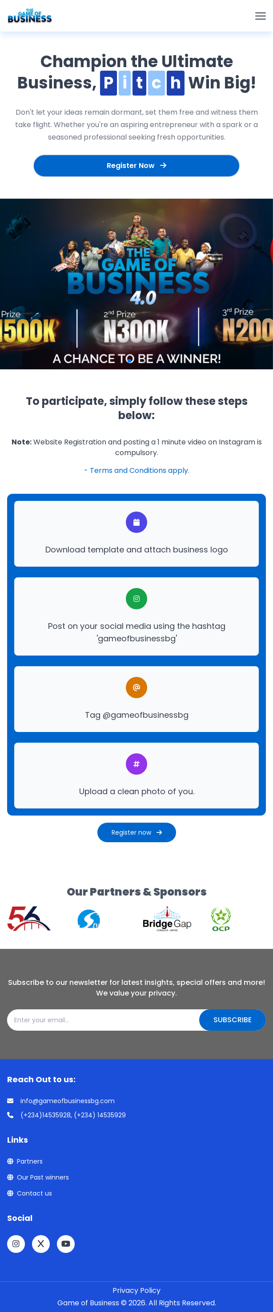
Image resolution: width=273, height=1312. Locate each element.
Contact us (29, 1193)
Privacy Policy (136, 1290)
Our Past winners (38, 1177)
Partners (25, 1161)
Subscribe (232, 1020)
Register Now (136, 165)
